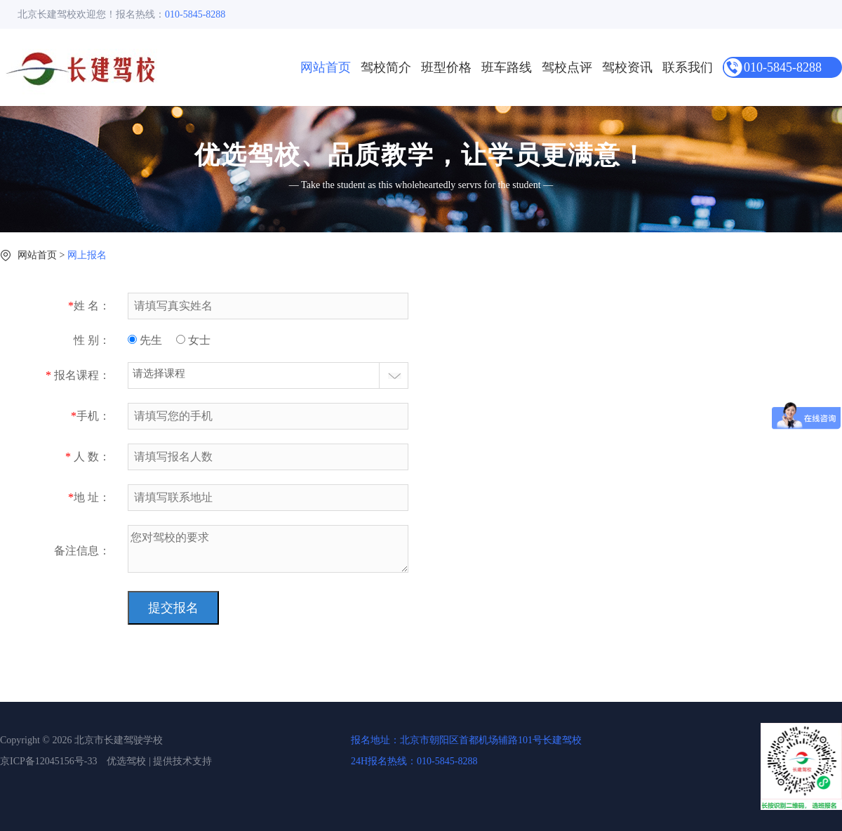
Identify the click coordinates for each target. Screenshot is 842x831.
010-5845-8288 (783, 67)
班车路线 (506, 67)
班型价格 (446, 67)
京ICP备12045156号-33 (48, 761)
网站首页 (325, 67)
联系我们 (687, 67)
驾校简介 (386, 67)
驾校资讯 (627, 67)
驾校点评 (567, 67)
